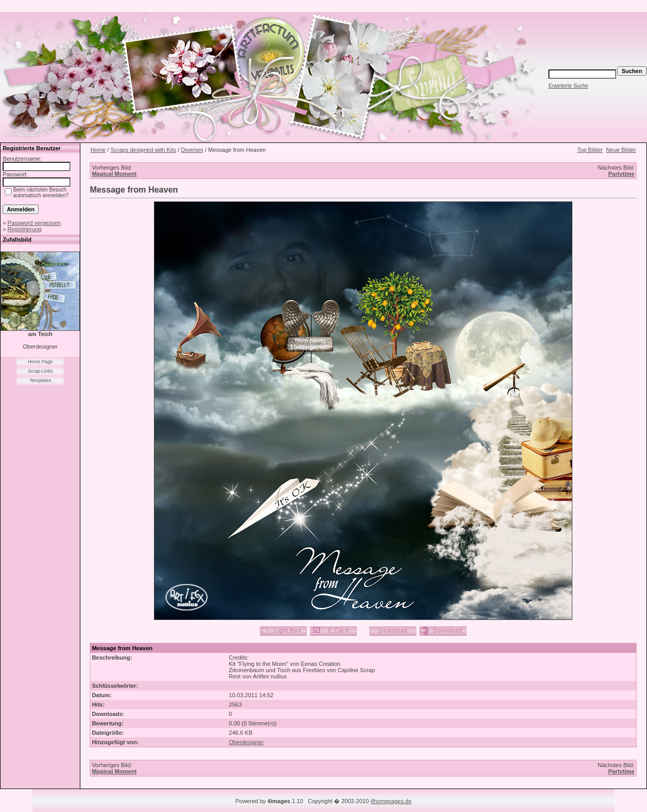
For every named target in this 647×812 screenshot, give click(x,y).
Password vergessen (34, 223)
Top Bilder (590, 150)
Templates (40, 380)
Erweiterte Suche (568, 86)
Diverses (192, 150)
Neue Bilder (621, 150)
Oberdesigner (246, 742)
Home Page (40, 361)
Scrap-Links (40, 371)
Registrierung (24, 229)
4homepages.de (391, 801)
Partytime (621, 174)
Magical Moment (114, 174)
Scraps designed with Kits (143, 150)
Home (97, 150)
